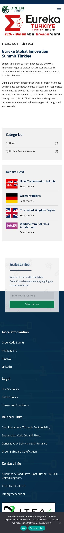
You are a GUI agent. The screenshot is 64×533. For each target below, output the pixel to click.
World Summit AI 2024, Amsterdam (35, 225)
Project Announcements (32, 151)
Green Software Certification (19, 451)
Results (6, 358)
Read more (27, 186)
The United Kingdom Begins (37, 210)
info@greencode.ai (13, 494)
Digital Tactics (30, 67)
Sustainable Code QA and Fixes (21, 435)
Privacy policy (37, 528)
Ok (23, 528)
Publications (9, 350)
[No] (60, 522)
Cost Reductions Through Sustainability (26, 427)
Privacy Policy (10, 389)
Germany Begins (30, 195)
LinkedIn (7, 366)
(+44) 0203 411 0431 (14, 486)
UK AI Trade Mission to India (37, 181)
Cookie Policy (10, 397)
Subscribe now (32, 303)
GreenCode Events (13, 342)
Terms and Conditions (15, 405)
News (32, 143)
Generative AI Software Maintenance (24, 443)
